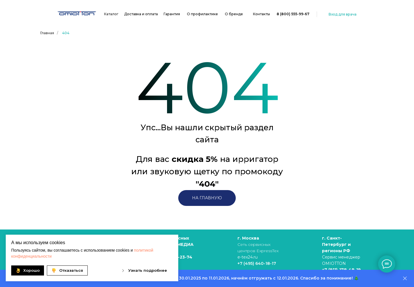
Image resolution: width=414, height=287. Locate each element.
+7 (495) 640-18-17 (256, 263)
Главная (47, 33)
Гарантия (172, 14)
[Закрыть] (405, 278)
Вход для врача (342, 14)
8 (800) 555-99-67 (293, 14)
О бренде (234, 14)
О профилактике (202, 14)
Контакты (261, 14)
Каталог (111, 14)
